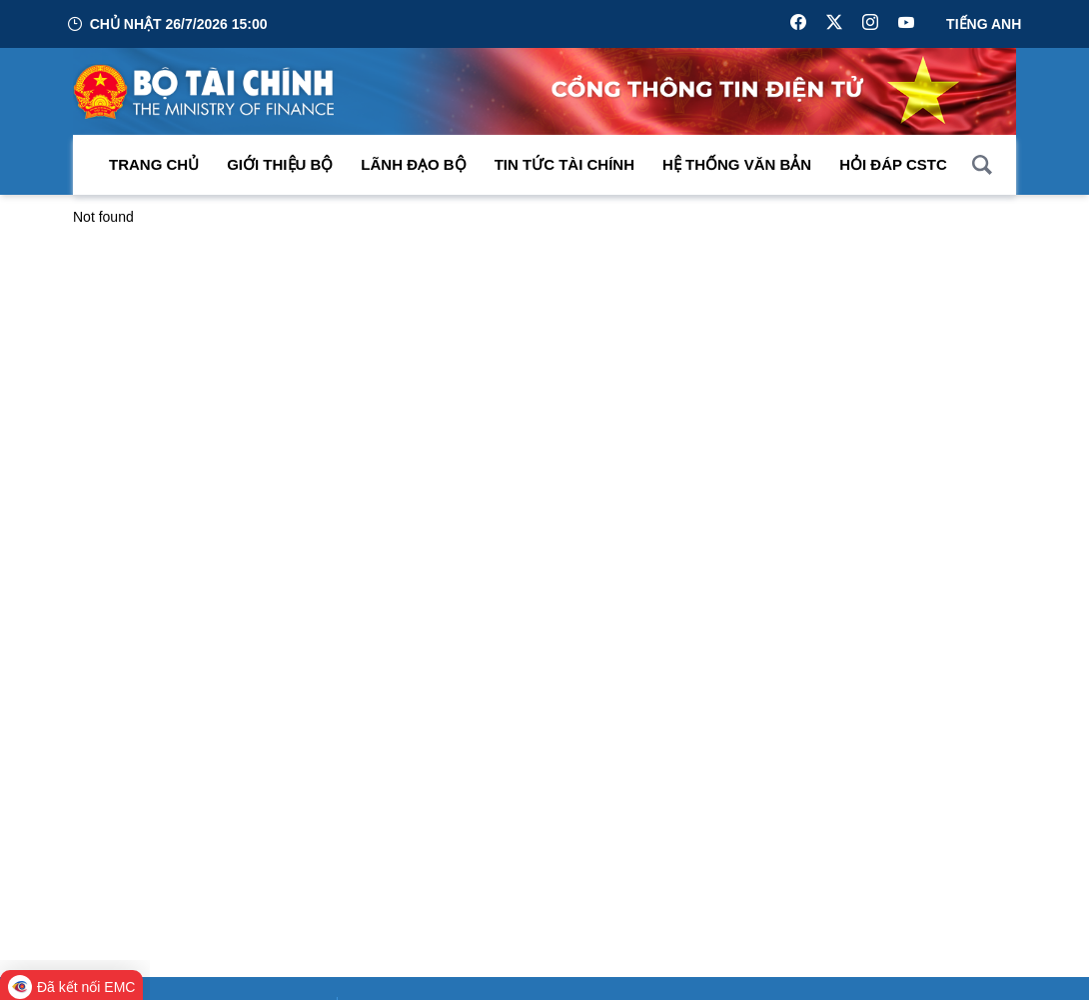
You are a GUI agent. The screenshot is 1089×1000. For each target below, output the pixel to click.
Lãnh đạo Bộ (413, 169)
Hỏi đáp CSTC (893, 169)
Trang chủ (154, 169)
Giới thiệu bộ (280, 169)
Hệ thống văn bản (736, 169)
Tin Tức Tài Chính (564, 169)
